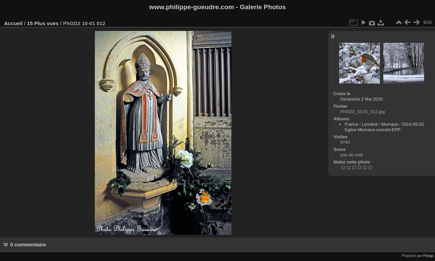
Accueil (13, 23)
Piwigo (428, 256)
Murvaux (389, 124)
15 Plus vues (42, 23)
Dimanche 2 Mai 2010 (361, 99)
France (351, 124)
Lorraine (370, 124)
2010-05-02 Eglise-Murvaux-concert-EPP (384, 127)
